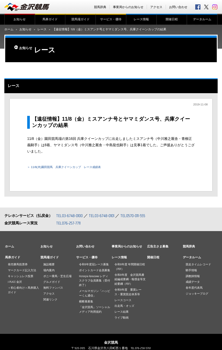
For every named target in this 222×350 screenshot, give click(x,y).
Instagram (215, 7)
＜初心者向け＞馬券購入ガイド (23, 291)
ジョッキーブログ (197, 295)
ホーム (8, 29)
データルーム (202, 19)
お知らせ (19, 19)
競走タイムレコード (198, 265)
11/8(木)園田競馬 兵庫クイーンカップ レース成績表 (74, 168)
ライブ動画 (121, 319)
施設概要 (49, 265)
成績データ (193, 283)
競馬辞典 (100, 7)
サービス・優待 (110, 19)
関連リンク (50, 300)
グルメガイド (51, 283)
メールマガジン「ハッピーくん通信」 (94, 294)
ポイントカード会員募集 (94, 271)
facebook (198, 7)
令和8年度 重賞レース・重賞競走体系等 (127, 293)
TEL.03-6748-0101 (104, 216)
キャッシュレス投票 (20, 277)
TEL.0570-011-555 (137, 216)
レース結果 (121, 313)
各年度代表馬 (194, 289)
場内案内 (49, 271)
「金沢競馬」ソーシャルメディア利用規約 (94, 310)
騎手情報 (191, 271)
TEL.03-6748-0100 (70, 216)
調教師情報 (193, 277)
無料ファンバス (53, 289)
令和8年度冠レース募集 (94, 265)
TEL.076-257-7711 (69, 224)
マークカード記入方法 (22, 271)
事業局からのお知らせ (128, 7)
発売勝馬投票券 (18, 265)
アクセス (156, 7)
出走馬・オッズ (124, 307)
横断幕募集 (86, 302)
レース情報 (141, 19)
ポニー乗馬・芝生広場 (57, 277)
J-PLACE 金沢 (15, 283)
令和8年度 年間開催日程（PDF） (129, 268)
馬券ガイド (50, 19)
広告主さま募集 (157, 247)
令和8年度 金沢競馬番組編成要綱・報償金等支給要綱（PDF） (130, 280)
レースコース (122, 301)
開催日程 (172, 19)
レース (42, 29)
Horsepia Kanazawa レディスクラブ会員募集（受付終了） (94, 282)
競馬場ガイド (80, 19)
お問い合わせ (178, 7)
